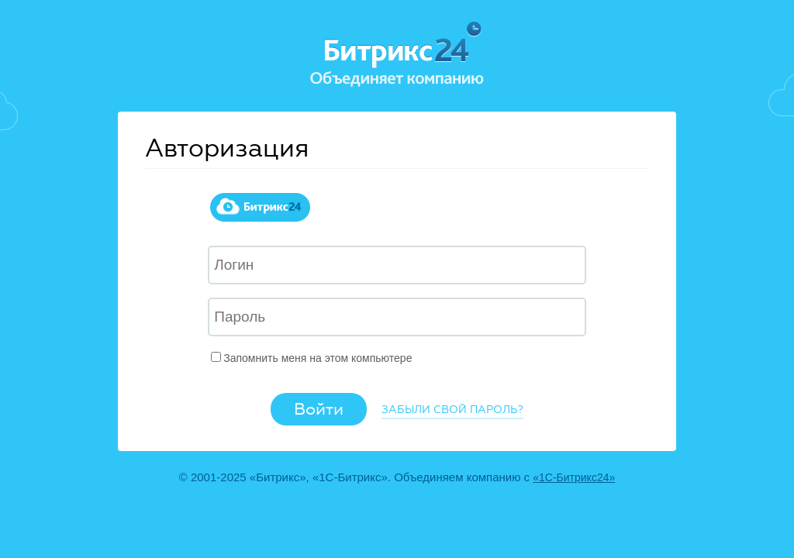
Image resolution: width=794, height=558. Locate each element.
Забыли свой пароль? (452, 409)
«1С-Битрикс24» (574, 477)
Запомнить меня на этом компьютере (317, 358)
